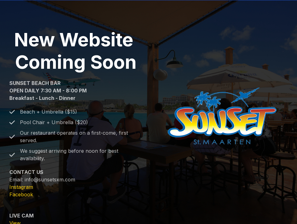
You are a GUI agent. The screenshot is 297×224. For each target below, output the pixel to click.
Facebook (21, 194)
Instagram (21, 187)
